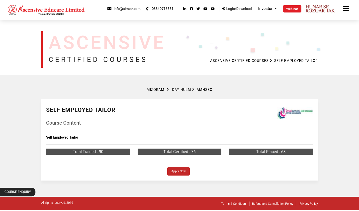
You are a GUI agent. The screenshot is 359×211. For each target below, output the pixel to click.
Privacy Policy (308, 204)
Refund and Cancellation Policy (272, 204)
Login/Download (237, 9)
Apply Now (178, 171)
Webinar (292, 9)
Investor (266, 8)
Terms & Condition (233, 204)
